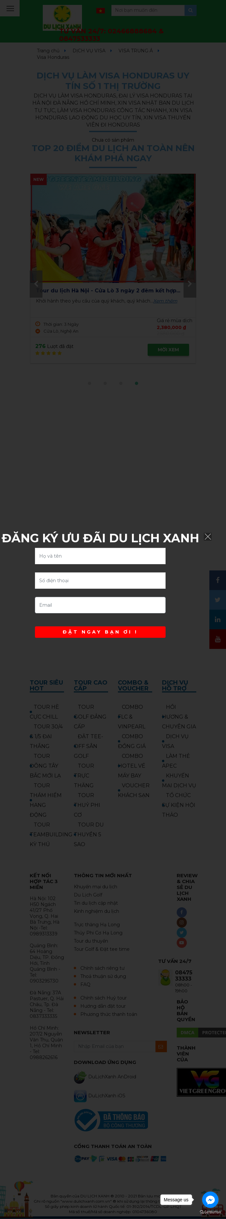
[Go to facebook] (210, 1200)
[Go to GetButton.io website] (210, 1212)
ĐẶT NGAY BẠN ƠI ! (100, 632)
